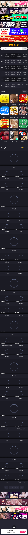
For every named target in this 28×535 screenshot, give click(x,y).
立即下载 (23, 531)
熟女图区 (19, 74)
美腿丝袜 (7, 74)
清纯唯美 (13, 74)
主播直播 (19, 63)
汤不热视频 (25, 84)
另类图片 (25, 74)
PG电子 (7, 54)
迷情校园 (7, 80)
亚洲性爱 (7, 66)
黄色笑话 (19, 80)
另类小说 (13, 80)
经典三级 (13, 68)
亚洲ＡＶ (7, 60)
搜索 (25, 48)
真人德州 (13, 54)
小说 (2, 79)
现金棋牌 (19, 57)
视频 (2, 61)
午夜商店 (13, 84)
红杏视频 (7, 86)
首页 (6, 487)
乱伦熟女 (19, 68)
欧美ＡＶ (19, 60)
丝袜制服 (13, 63)
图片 (2, 73)
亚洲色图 (13, 72)
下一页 (16, 487)
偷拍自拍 (13, 66)
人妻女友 (19, 78)
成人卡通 (19, 66)
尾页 (22, 487)
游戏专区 (25, 54)
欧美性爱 (25, 66)
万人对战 (19, 54)
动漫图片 (25, 72)
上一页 (11, 487)
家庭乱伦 (13, 78)
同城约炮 (7, 84)
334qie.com (14, 45)
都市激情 (7, 78)
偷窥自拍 (7, 72)
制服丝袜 (7, 68)
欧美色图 (19, 72)
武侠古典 (25, 78)
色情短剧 (13, 86)
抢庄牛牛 (25, 57)
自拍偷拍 (13, 60)
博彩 (2, 55)
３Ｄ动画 (25, 60)
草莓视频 (19, 84)
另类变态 (25, 68)
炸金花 (12, 57)
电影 (2, 67)
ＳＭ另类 (25, 63)
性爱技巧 (25, 80)
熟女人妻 (7, 63)
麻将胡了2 (7, 57)
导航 (2, 85)
